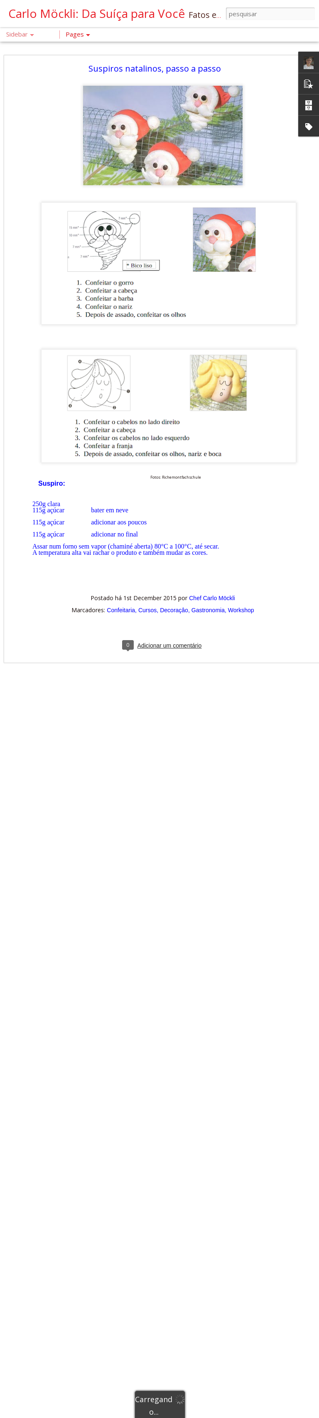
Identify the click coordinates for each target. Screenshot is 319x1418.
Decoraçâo (174, 588)
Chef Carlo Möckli (212, 576)
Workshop (241, 588)
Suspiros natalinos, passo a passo (154, 46)
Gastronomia (208, 588)
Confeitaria (121, 588)
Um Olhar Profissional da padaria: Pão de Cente (77, 1324)
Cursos (147, 588)
